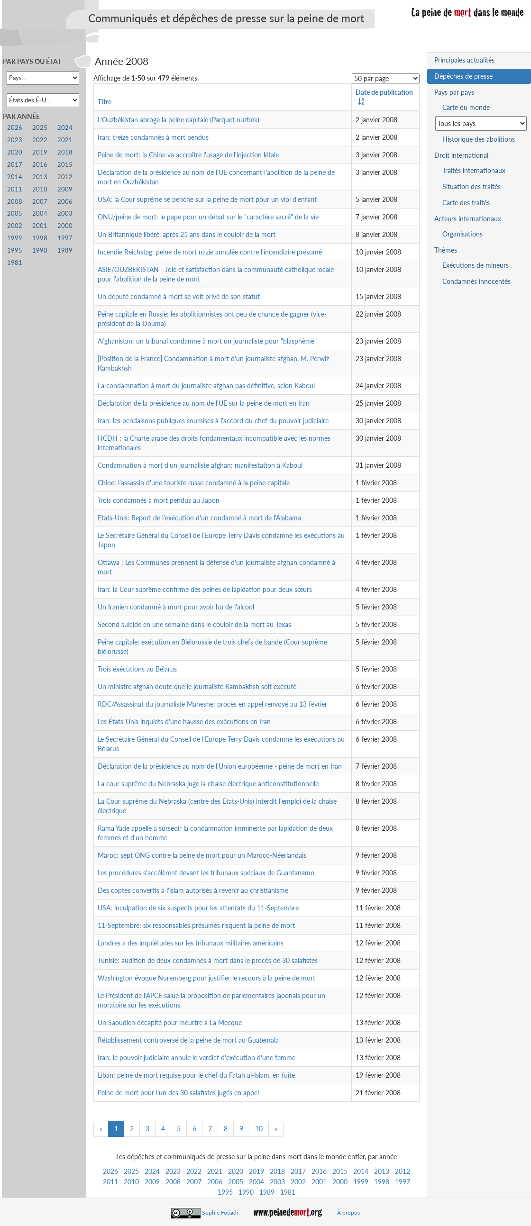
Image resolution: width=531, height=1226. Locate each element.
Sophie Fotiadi (220, 1212)
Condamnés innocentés (476, 281)
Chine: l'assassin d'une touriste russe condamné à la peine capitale (194, 483)
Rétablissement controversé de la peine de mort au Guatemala (188, 1040)
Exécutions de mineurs (475, 265)
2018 (277, 1171)
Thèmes (445, 250)
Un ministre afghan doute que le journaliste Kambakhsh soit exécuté (197, 686)
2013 (381, 1171)
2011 (110, 1182)
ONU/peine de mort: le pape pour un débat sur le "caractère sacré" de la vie (208, 217)
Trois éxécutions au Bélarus (137, 669)
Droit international (461, 155)
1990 (246, 1192)
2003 (277, 1182)
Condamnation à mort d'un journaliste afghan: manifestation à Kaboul (200, 465)
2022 (193, 1171)
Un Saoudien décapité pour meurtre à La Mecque (170, 1022)
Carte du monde (466, 107)
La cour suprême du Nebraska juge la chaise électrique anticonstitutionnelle (208, 784)
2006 (214, 1182)
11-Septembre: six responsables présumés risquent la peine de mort (196, 925)
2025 (131, 1171)
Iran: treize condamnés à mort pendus (153, 137)
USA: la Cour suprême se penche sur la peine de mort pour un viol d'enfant (207, 199)
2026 (110, 1171)
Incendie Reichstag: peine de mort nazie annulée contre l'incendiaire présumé (210, 252)
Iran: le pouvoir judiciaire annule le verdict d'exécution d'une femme (196, 1057)
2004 (256, 1182)
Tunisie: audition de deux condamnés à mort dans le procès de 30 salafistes (208, 960)
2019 (256, 1171)
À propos (348, 1212)
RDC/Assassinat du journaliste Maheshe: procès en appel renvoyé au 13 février (212, 704)
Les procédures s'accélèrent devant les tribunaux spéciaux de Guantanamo (206, 873)
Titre (104, 102)
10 (259, 1129)
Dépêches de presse (463, 76)
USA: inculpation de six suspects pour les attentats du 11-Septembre (198, 908)
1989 (267, 1192)
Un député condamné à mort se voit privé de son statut (179, 296)
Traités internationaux (473, 170)
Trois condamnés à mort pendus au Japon (159, 500)
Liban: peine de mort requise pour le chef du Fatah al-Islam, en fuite (196, 1075)
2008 (173, 1182)
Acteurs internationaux (467, 219)
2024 (152, 1171)
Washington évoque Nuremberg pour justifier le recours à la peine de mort (206, 978)
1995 (225, 1192)
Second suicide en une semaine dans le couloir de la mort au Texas (194, 624)
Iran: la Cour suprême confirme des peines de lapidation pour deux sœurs (205, 589)
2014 (360, 1171)
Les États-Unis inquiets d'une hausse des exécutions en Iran (184, 721)
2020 (235, 1171)
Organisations (462, 234)
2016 (319, 1171)
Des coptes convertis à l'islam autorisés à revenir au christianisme (193, 890)
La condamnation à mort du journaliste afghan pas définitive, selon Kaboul (206, 385)
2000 (340, 1182)
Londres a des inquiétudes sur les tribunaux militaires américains (191, 943)
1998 (381, 1182)
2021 (214, 1171)
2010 (131, 1182)
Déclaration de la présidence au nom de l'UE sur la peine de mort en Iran (204, 403)
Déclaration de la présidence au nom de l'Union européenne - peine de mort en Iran (220, 766)
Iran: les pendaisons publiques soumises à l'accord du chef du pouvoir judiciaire (213, 421)
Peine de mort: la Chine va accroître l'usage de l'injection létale (188, 155)
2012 (402, 1171)
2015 (340, 1171)
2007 (193, 1182)
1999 (360, 1182)
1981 (287, 1192)
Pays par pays (454, 92)
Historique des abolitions (478, 139)
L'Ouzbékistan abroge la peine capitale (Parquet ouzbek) (178, 120)
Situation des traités (471, 186)
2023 (173, 1171)
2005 (235, 1182)
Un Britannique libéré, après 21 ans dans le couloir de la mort (186, 234)
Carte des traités (466, 203)
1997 (402, 1182)
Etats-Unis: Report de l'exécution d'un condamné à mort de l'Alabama (199, 518)
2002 (298, 1182)
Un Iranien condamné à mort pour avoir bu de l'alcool (176, 607)
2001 (319, 1182)
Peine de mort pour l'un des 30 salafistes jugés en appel (178, 1093)
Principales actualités (464, 60)
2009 (152, 1182)
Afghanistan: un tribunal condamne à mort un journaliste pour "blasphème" (207, 341)
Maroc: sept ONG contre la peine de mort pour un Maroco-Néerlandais (202, 855)
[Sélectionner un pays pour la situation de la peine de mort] (481, 123)
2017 (298, 1171)
